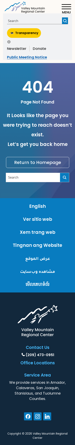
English (37, 206)
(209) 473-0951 (40, 354)
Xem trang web (37, 232)
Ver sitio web (37, 219)
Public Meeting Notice (27, 57)
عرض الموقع (37, 258)
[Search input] (35, 20)
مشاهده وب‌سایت (37, 271)
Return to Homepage (37, 162)
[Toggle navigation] (66, 9)
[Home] (25, 6)
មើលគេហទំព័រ (37, 284)
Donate (39, 48)
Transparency (24, 33)
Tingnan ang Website (37, 245)
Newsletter (16, 48)
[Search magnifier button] (65, 20)
